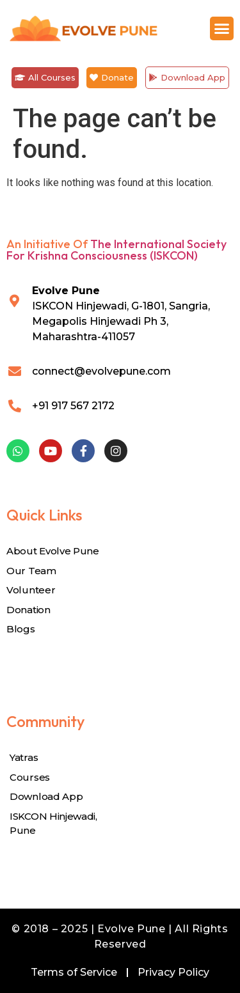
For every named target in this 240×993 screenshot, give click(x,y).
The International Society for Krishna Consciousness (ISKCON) (116, 250)
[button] (222, 29)
